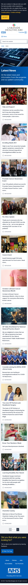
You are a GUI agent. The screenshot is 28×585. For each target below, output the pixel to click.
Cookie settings (15, 12)
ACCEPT (5, 17)
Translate (22, 32)
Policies (14, 560)
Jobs (21, 560)
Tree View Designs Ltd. (11, 581)
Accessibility (8, 563)
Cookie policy (5, 12)
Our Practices (19, 563)
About (7, 560)
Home (2, 46)
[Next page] (17, 529)
